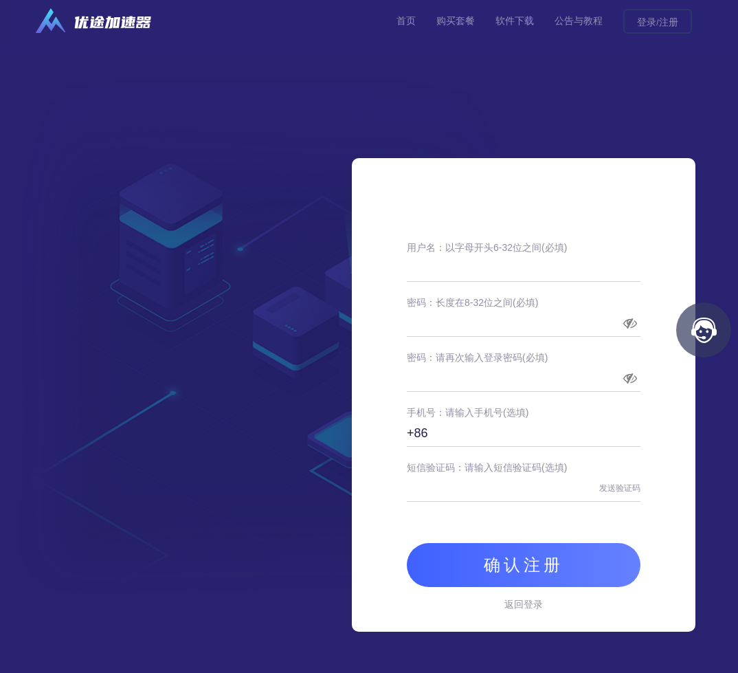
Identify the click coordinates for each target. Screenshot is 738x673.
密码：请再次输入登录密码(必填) (477, 357)
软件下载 (514, 20)
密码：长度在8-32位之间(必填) (472, 302)
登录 (646, 21)
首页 (406, 20)
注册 (668, 21)
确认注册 (523, 564)
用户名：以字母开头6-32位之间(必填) (487, 247)
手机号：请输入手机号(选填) (467, 412)
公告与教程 (579, 20)
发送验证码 (619, 488)
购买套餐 (455, 20)
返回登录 (523, 604)
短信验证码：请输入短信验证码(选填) (487, 467)
